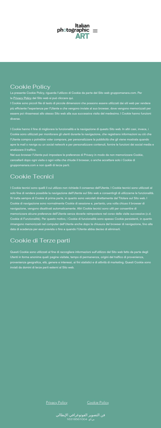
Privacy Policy (22, 98)
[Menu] (95, 31)
